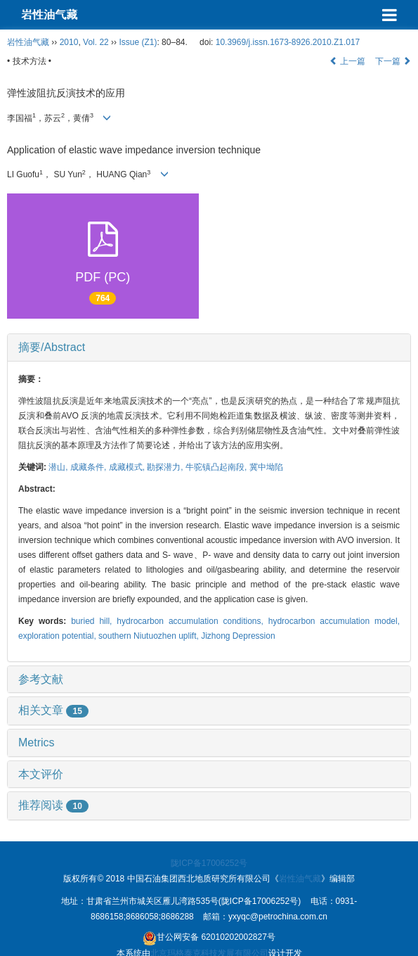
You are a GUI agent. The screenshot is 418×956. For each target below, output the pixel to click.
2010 (69, 42)
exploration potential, (58, 636)
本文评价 (40, 774)
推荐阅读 (53, 805)
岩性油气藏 (49, 14)
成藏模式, (128, 467)
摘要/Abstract (51, 347)
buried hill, (94, 621)
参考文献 (40, 679)
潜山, (59, 467)
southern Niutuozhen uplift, (149, 636)
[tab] (209, 347)
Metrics (36, 742)
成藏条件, (89, 467)
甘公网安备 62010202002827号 (209, 938)
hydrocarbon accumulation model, (334, 621)
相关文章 (53, 710)
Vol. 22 (96, 42)
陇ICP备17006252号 (209, 863)
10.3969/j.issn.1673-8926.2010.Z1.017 (288, 42)
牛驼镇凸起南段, (217, 467)
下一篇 (393, 61)
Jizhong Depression (238, 636)
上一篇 (347, 61)
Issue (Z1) (138, 42)
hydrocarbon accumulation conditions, (192, 621)
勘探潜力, (166, 467)
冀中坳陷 (266, 467)
